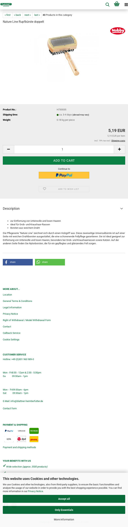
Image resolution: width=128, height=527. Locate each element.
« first (7, 15)
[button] (8, 149)
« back (17, 15)
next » (28, 15)
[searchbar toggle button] (107, 4)
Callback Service (11, 333)
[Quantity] (64, 149)
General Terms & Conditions (17, 301)
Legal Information (12, 307)
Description (11, 208)
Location (7, 294)
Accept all (64, 498)
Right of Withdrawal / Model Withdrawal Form (27, 320)
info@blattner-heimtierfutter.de (26, 401)
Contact (7, 326)
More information (64, 519)
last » (37, 15)
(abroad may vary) (80, 115)
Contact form (10, 408)
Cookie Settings (11, 339)
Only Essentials (64, 509)
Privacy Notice (35, 491)
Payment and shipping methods (19, 447)
